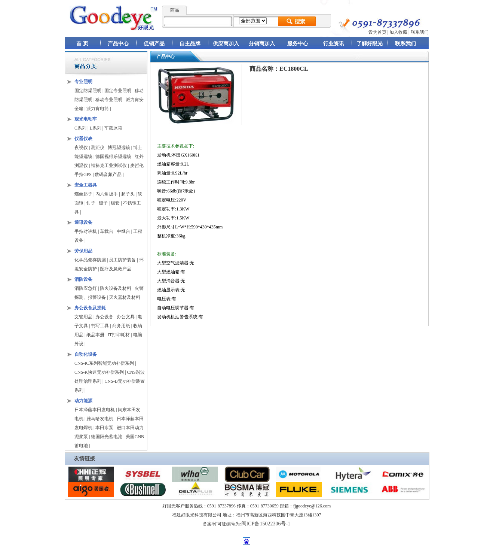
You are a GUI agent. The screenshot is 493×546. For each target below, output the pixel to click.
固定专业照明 (117, 90)
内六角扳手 (106, 194)
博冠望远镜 (119, 147)
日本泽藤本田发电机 (94, 409)
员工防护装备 (123, 260)
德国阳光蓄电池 (106, 436)
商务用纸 (121, 325)
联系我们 (420, 32)
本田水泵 (104, 427)
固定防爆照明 (87, 90)
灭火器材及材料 (124, 297)
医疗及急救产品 (116, 269)
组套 (115, 203)
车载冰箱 (113, 128)
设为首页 (377, 32)
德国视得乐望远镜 (113, 156)
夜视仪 (81, 147)
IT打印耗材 (119, 334)
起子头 (128, 194)
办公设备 (104, 316)
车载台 (106, 231)
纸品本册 (95, 334)
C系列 (80, 128)
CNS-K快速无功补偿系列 (99, 372)
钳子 (90, 203)
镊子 (103, 203)
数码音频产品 (108, 174)
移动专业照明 (108, 99)
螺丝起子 (83, 194)
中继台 (123, 231)
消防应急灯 (85, 288)
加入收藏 (398, 32)
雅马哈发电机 (99, 418)
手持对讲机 (85, 231)
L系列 (95, 128)
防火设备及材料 (115, 288)
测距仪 (97, 147)
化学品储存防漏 (90, 260)
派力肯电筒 (97, 108)
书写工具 (100, 325)
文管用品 (83, 316)
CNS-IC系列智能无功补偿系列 (104, 363)
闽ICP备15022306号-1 (265, 524)
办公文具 (126, 316)
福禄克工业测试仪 (109, 165)
